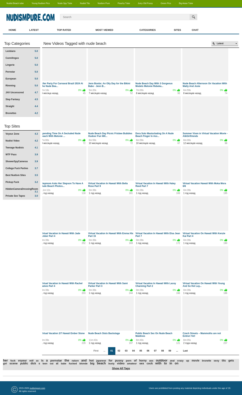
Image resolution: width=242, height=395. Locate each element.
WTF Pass (22, 154)
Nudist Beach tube (15, 3)
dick (33, 363)
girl (5, 363)
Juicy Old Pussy (145, 3)
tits (224, 360)
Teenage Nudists (22, 147)
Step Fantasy (22, 99)
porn (128, 360)
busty (111, 363)
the (66, 360)
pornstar (56, 360)
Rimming (22, 85)
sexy (216, 360)
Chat (195, 30)
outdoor (161, 360)
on (176, 363)
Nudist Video (22, 140)
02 (119, 350)
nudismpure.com (37, 388)
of (135, 360)
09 (170, 350)
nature (75, 360)
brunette (206, 360)
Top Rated (64, 30)
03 (126, 350)
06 (148, 350)
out (52, 363)
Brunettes (22, 113)
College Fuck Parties (22, 168)
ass (151, 360)
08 (162, 350)
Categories (147, 30)
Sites (177, 30)
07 (155, 350)
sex (141, 363)
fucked (73, 363)
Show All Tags (121, 368)
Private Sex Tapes (22, 196)
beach (101, 363)
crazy (180, 360)
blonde (83, 363)
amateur (132, 363)
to (165, 363)
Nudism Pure (104, 3)
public (24, 363)
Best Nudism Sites (22, 175)
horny (143, 360)
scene (14, 363)
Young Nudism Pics (41, 3)
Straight (22, 106)
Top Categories (17, 43)
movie (195, 360)
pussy (119, 360)
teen (45, 363)
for (110, 360)
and (84, 360)
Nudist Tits (85, 3)
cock (150, 363)
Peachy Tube (124, 3)
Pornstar (22, 71)
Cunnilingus (22, 58)
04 (133, 350)
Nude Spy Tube (65, 3)
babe (63, 363)
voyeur (22, 360)
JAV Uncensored (22, 92)
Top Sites (12, 126)
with (158, 363)
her (5, 360)
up (187, 360)
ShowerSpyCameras (22, 161)
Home (12, 30)
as (37, 360)
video (121, 363)
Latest (34, 30)
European (22, 78)
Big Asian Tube (186, 3)
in (170, 363)
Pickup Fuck (22, 182)
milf (31, 360)
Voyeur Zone (22, 133)
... (177, 350)
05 (140, 350)
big (92, 363)
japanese (101, 360)
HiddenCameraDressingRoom (22, 190)
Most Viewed (104, 30)
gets (231, 360)
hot (91, 360)
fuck (12, 360)
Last (185, 350)
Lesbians (22, 51)
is (42, 360)
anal (172, 360)
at (57, 363)
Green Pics (166, 3)
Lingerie (22, 65)
